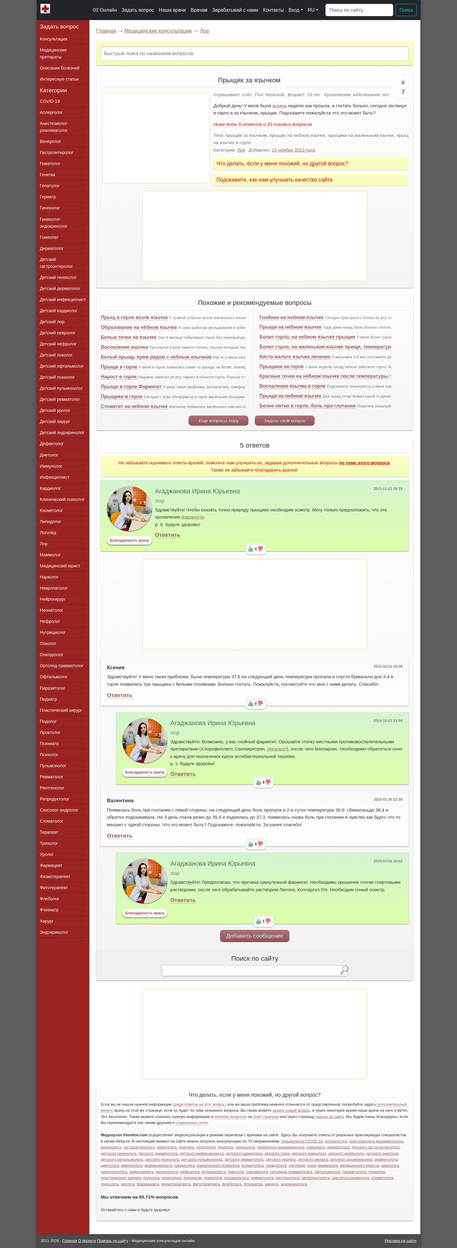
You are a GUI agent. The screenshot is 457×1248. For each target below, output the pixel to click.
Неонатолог (51, 610)
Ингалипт (276, 748)
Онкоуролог (51, 654)
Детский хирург (55, 421)
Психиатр (49, 743)
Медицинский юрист (60, 565)
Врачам (199, 10)
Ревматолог (51, 776)
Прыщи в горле (119, 366)
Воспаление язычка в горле (293, 386)
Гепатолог (50, 185)
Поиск (406, 10)
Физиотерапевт (55, 876)
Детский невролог (57, 332)
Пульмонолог (53, 765)
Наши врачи (172, 10)
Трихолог (49, 843)
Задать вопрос (138, 10)
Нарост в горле (119, 376)
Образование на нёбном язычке (139, 327)
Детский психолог (57, 377)
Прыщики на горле (282, 366)
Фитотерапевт (54, 887)
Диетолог (49, 455)
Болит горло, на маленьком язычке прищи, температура (326, 346)
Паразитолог (52, 688)
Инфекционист (55, 477)
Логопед (48, 532)
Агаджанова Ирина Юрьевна (197, 491)
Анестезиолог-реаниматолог (54, 127)
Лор (204, 31)
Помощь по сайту (112, 1240)
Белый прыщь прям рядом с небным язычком (156, 356)
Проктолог (50, 732)
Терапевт (49, 832)
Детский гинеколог (58, 277)
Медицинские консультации (158, 31)
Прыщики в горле (121, 396)
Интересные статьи (59, 79)
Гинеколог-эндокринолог (53, 223)
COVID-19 (50, 101)
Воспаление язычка (124, 347)
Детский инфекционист (63, 299)
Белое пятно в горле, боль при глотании (308, 405)
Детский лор (52, 321)
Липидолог (50, 521)
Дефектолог (52, 443)
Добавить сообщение (254, 936)
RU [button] (311, 10)
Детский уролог (55, 410)
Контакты (273, 10)
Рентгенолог (52, 787)
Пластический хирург (61, 710)
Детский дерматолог (60, 288)
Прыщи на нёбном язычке (291, 327)
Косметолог (51, 510)
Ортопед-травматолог (62, 665)
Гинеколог (50, 208)
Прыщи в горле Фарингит (131, 386)
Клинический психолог (62, 499)
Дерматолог (52, 248)
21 (274, 149)
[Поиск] (359, 10)
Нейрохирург (53, 599)
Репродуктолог (54, 799)
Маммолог (50, 554)
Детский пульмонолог (61, 388)
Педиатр (48, 699)
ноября (285, 149)
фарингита (192, 516)
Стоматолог (51, 821)
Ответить (167, 535)
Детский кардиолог (59, 310)
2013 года (305, 149)
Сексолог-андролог (59, 810)
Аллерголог (51, 112)
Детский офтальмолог (62, 366)
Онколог (48, 643)
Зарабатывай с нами (235, 10)
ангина (279, 105)
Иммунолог (51, 466)
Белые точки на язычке (128, 337)
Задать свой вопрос (284, 420)
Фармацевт (51, 865)
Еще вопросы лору (219, 420)
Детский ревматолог (60, 399)
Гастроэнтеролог (56, 152)
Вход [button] (294, 10)
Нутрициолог (53, 632)
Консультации (53, 39)
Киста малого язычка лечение (295, 356)
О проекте (87, 1240)
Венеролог (50, 141)
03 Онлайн (105, 10)
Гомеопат (49, 237)
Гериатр (48, 196)
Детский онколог (56, 355)
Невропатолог (54, 588)
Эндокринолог (54, 932)
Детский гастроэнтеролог (56, 263)
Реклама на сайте (401, 1240)
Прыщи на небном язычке (291, 395)
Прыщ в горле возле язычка (134, 317)
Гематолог (50, 163)
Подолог (48, 721)
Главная (106, 31)
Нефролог (50, 621)
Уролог (47, 854)
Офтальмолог (53, 676)
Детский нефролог (58, 344)
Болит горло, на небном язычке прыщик (307, 336)
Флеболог (49, 898)
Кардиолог (50, 488)
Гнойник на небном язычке (292, 317)
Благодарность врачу (129, 540)
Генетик (47, 174)
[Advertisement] (156, 138)
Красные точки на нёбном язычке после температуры (324, 376)
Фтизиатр (49, 909)
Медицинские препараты (53, 53)
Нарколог (49, 577)
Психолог (49, 754)
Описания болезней (60, 68)
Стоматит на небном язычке (134, 406)
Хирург (47, 921)
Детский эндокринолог (62, 432)
